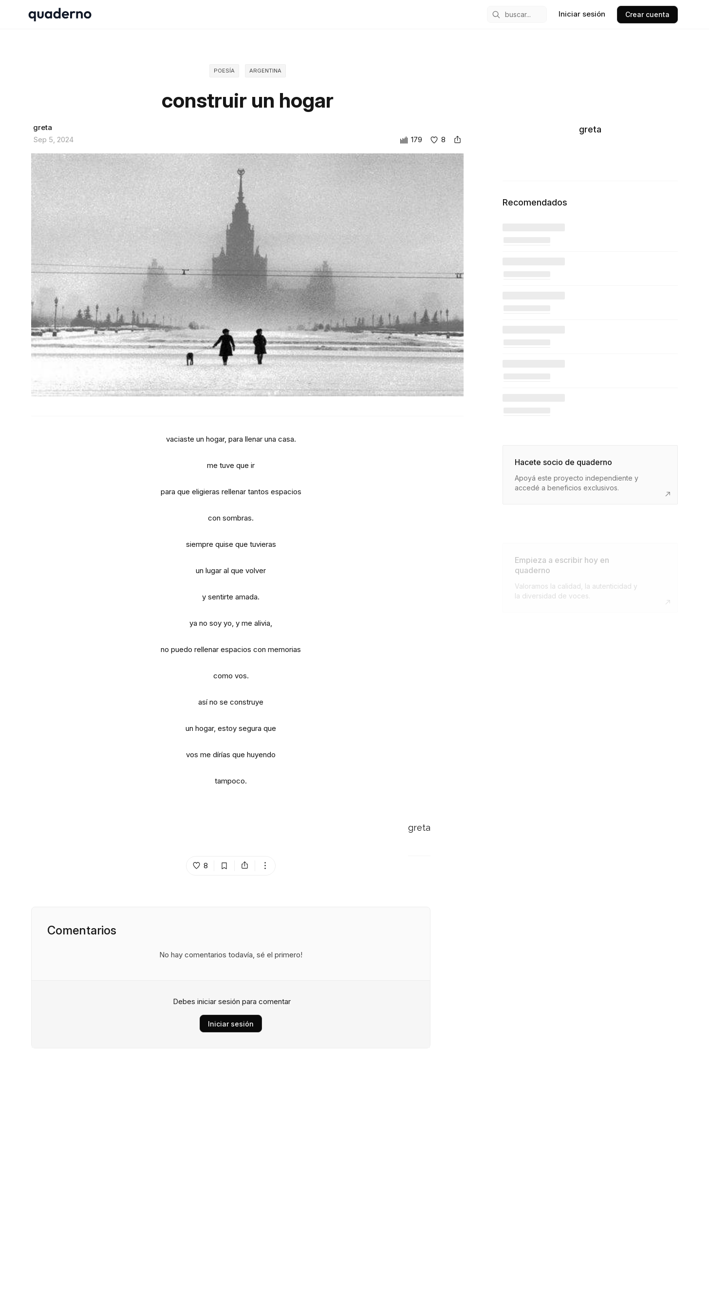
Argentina (265, 71)
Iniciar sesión (231, 1024)
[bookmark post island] (224, 866)
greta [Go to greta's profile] (419, 828)
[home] (60, 14)
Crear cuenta (647, 14)
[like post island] (200, 866)
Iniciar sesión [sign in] (582, 14)
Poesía (223, 71)
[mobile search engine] (517, 14)
